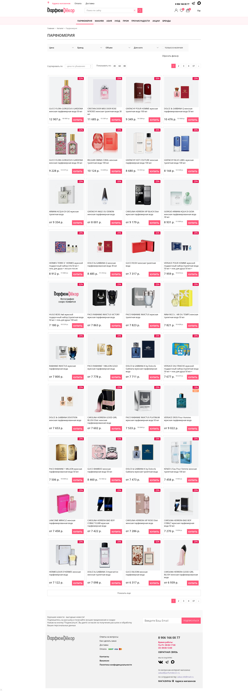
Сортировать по (55, 66)
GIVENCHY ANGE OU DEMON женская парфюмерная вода (101, 213)
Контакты (104, 656)
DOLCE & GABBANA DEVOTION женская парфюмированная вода (65, 419)
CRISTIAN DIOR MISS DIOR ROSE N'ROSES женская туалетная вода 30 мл (105, 111)
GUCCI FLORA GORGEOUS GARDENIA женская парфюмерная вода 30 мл (66, 161)
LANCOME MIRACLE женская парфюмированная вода (62, 522)
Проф (126, 21)
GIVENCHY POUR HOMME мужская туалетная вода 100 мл (142, 110)
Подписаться (191, 620)
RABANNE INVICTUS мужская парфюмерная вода (62, 367)
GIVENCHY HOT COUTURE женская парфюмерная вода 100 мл (142, 161)
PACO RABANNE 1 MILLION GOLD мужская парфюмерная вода (103, 367)
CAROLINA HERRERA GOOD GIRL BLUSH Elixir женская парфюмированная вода (102, 420)
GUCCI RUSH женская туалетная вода (141, 264)
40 (114, 66)
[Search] (150, 10)
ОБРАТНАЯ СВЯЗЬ (168, 652)
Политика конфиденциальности (116, 664)
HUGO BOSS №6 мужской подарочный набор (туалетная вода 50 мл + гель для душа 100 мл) (66, 317)
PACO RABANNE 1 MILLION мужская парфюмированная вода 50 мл (65, 470)
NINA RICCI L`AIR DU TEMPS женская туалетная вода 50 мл (181, 316)
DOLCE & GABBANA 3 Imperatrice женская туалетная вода (103, 573)
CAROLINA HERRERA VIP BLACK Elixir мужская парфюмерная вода (142, 213)
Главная (50, 28)
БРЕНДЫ (167, 21)
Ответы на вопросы (109, 636)
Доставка (90, 3)
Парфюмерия (84, 21)
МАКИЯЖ (99, 21)
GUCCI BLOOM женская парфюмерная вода (137, 573)
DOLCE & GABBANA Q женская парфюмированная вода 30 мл (102, 264)
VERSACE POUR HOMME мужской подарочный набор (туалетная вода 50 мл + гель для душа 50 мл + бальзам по (181, 266)
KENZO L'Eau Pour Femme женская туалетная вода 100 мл (180, 470)
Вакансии (104, 660)
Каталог (60, 28)
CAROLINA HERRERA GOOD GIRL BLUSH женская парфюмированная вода (181, 574)
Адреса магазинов (61, 3)
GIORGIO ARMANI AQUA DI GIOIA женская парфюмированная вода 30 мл (180, 214)
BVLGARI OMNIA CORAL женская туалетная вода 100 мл (103, 161)
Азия (109, 21)
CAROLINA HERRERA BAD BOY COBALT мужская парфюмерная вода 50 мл (179, 523)
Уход (117, 21)
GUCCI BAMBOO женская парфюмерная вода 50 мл (100, 470)
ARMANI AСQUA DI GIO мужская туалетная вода (64, 213)
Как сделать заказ (108, 641)
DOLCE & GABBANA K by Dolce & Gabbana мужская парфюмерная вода (141, 369)
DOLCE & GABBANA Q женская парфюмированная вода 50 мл (179, 110)
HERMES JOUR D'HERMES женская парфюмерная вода (65, 573)
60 (120, 66)
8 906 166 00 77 (182, 4)
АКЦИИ (156, 21)
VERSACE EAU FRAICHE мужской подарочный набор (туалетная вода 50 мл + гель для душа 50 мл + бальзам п (181, 369)
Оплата (78, 3)
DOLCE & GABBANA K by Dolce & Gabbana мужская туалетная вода (142, 470)
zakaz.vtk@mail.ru (185, 677)
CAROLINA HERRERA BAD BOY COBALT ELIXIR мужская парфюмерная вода (101, 523)
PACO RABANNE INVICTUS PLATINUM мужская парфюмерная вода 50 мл (143, 419)
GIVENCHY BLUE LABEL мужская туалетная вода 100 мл (179, 161)
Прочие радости (140, 21)
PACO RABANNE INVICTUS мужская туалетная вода (142, 316)
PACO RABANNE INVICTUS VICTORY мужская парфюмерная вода (104, 316)
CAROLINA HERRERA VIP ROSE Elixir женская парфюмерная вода (142, 522)
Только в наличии (174, 48)
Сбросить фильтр (170, 56)
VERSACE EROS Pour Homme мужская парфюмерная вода (178, 419)
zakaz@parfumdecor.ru (169, 672)
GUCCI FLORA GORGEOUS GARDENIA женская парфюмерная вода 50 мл (66, 110)
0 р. (195, 10)
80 (125, 66)
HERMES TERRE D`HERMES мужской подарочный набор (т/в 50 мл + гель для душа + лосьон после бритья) (66, 266)
